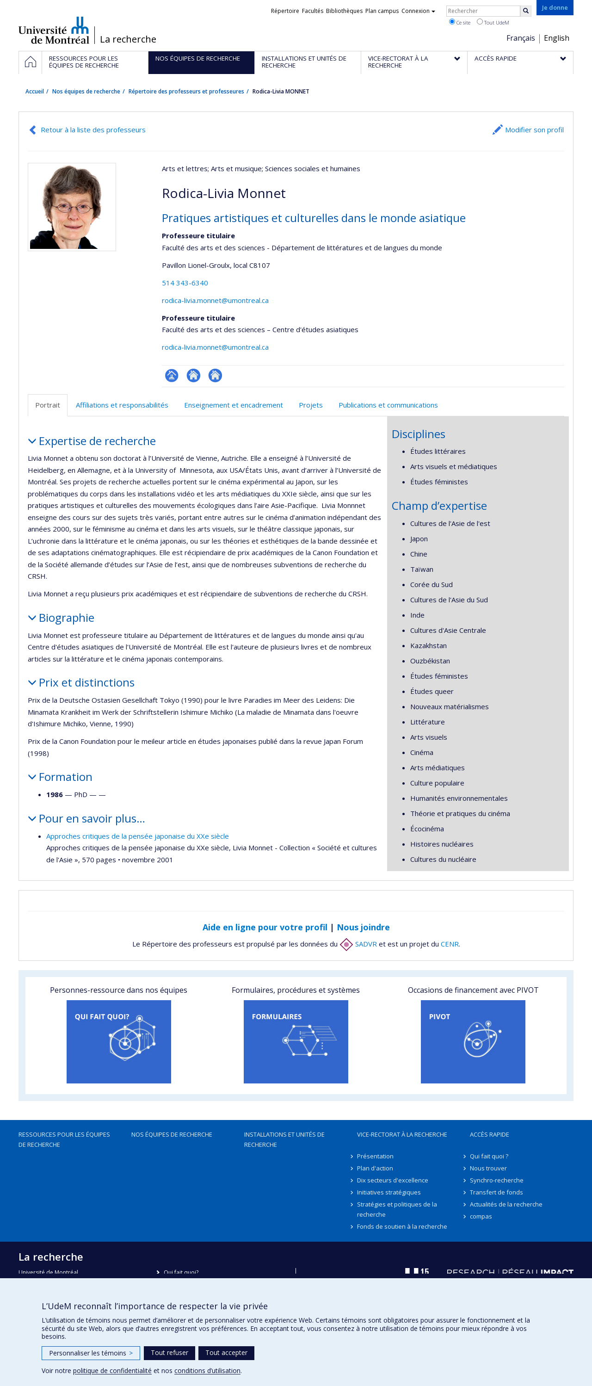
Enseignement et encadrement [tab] (233, 404)
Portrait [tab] (47, 404)
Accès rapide (489, 1134)
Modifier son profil (534, 129)
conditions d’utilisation (207, 1370)
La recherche (128, 39)
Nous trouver (488, 1168)
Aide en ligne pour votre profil (265, 927)
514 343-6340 (185, 282)
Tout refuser (169, 1352)
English (556, 38)
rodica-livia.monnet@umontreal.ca (215, 300)
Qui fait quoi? (181, 1272)
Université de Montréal (53, 30)
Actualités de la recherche (506, 1204)
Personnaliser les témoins (91, 1353)
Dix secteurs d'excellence (392, 1180)
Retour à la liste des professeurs (93, 129)
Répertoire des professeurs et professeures (186, 91)
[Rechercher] (525, 11)
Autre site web (215, 375)
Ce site (459, 22)
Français (520, 38)
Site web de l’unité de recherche (193, 375)
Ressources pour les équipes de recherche (64, 1139)
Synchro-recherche (497, 1180)
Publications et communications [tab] (388, 404)
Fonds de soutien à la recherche (402, 1226)
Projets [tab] (311, 404)
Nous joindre (363, 927)
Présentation (375, 1156)
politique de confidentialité (112, 1370)
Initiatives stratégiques (389, 1192)
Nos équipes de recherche (86, 91)
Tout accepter (226, 1352)
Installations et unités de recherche (284, 1139)
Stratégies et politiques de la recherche (397, 1209)
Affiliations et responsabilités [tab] (122, 404)
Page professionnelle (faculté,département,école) (172, 375)
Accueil (34, 91)
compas (481, 1216)
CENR (450, 943)
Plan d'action (375, 1168)
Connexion (418, 11)
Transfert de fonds (496, 1192)
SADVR (358, 943)
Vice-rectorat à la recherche (402, 1134)
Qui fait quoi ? (489, 1156)
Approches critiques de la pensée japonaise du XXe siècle (137, 836)
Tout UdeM (493, 22)
